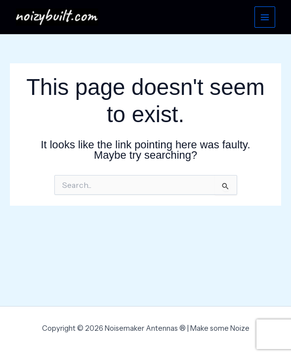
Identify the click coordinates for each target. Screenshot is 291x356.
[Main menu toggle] (264, 16)
